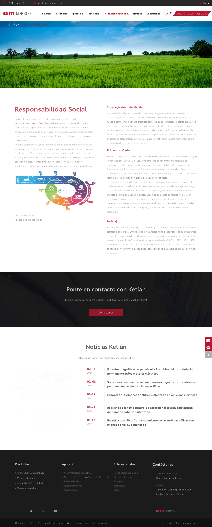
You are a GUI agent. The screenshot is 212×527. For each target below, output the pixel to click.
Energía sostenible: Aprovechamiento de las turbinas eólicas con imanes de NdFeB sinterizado (152, 422)
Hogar (16, 24)
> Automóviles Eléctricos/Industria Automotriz (86, 478)
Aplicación (77, 16)
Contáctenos (153, 16)
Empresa (47, 16)
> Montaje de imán (25, 479)
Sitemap (166, 522)
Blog (116, 491)
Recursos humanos (124, 478)
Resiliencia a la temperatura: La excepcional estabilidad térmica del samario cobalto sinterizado (151, 409)
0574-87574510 (13, 3)
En (202, 3)
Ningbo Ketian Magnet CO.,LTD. (58, 522)
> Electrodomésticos (73, 487)
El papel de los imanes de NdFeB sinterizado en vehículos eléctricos (153, 395)
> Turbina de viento (72, 482)
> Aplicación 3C (70, 491)
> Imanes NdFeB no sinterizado (31, 484)
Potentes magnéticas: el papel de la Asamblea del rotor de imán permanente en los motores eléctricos (53, 421)
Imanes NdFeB (33, 123)
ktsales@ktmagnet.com (48, 3)
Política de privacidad (185, 522)
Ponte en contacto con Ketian (106, 290)
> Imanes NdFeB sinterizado (30, 474)
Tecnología (93, 16)
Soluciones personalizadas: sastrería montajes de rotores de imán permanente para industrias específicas (153, 384)
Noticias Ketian (106, 347)
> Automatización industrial (76, 474)
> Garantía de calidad (26, 489)
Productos (61, 16)
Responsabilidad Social (116, 16)
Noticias (137, 16)
